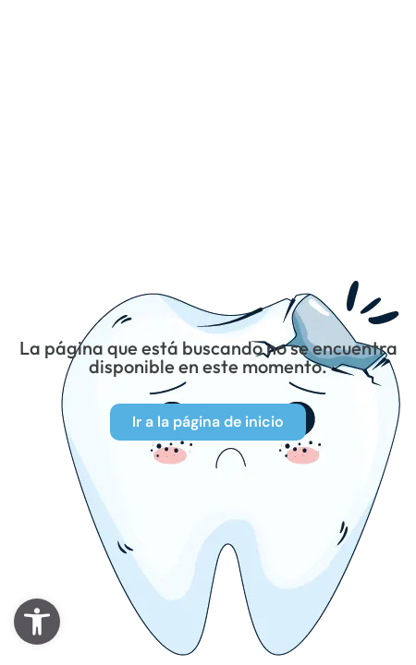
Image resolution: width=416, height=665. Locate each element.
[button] (37, 621)
